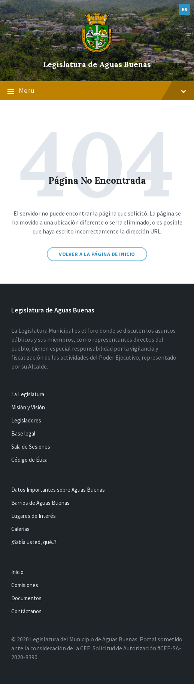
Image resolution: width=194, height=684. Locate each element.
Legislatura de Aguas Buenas (97, 64)
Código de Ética (29, 459)
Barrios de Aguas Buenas (40, 502)
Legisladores (26, 420)
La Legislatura (27, 394)
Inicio (17, 571)
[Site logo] (97, 51)
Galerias (20, 528)
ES (185, 9)
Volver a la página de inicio (97, 254)
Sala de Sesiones (30, 446)
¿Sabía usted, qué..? (34, 542)
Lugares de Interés (33, 515)
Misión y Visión (28, 407)
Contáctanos (26, 611)
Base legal (23, 433)
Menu (97, 91)
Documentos (26, 598)
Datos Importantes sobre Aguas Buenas (58, 489)
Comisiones (24, 585)
